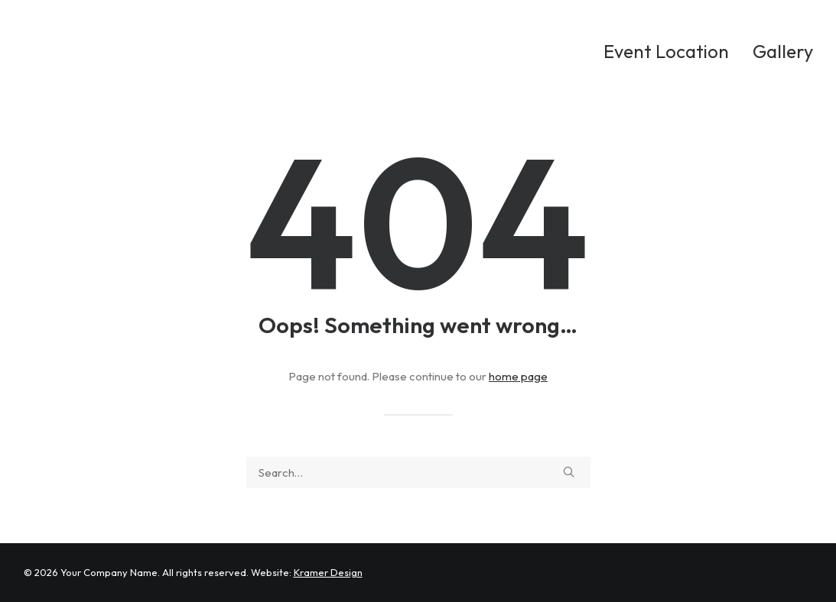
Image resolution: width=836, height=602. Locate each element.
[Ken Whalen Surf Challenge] (147, 51)
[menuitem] (671, 51)
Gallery (783, 51)
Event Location (666, 51)
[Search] (418, 472)
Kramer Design (328, 572)
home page (518, 376)
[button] (568, 472)
